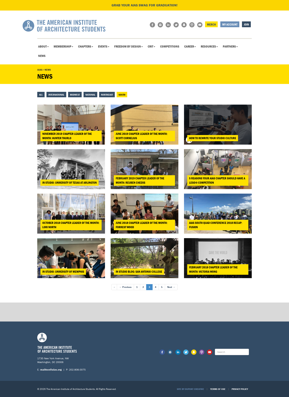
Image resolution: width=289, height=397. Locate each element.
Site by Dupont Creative (190, 389)
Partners (230, 46)
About (43, 46)
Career (190, 46)
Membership (63, 46)
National (90, 94)
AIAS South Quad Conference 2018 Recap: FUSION (215, 225)
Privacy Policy (240, 389)
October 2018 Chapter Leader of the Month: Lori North (70, 225)
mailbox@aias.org (51, 369)
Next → (171, 287)
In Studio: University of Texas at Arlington (69, 182)
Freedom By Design (128, 46)
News (42, 56)
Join (246, 24)
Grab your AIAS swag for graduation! (144, 5)
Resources (209, 46)
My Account (229, 24)
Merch (211, 24)
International (56, 94)
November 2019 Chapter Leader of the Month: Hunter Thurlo (67, 136)
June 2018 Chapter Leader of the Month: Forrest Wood (141, 225)
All (41, 94)
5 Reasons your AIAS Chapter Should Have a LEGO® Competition (217, 180)
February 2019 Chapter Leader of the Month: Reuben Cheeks (140, 180)
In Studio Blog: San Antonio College (139, 271)
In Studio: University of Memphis (63, 271)
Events (103, 46)
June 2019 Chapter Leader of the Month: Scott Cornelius (141, 136)
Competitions (169, 46)
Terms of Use (217, 389)
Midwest (75, 94)
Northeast (107, 94)
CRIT (151, 46)
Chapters (85, 46)
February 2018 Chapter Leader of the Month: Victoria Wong (213, 269)
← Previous (125, 287)
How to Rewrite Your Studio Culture (212, 138)
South (122, 94)
